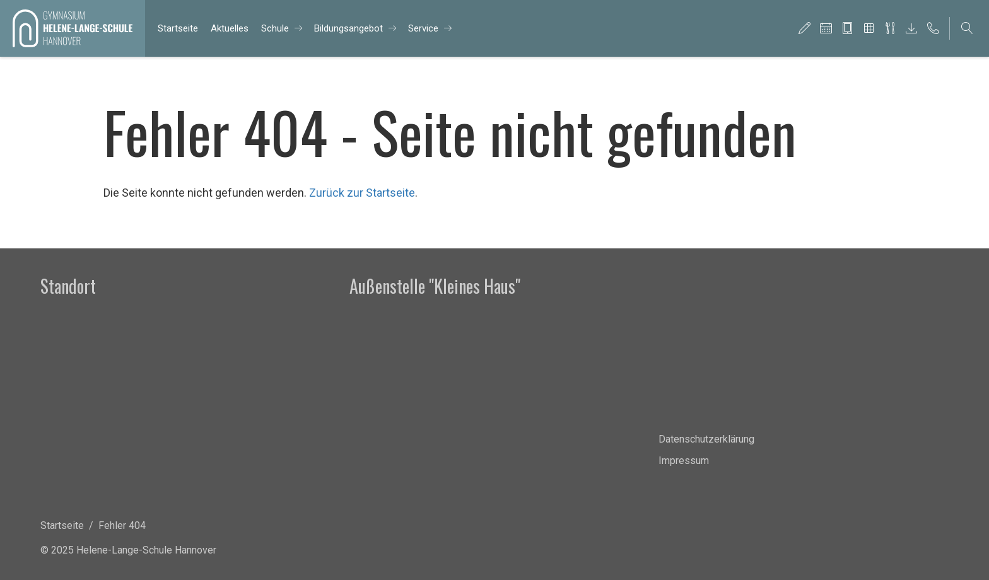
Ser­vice (423, 28)
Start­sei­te (178, 28)
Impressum (683, 461)
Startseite (62, 525)
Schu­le (275, 28)
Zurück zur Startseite (362, 192)
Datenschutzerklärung (706, 439)
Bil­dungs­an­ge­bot (348, 28)
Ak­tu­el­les (230, 28)
